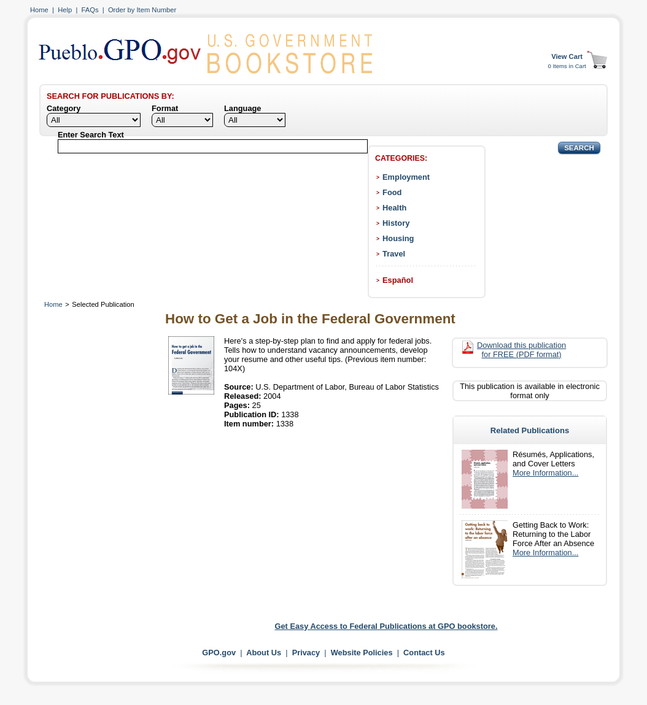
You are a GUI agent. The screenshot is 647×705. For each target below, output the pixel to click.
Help (65, 9)
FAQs (90, 9)
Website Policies (362, 652)
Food (391, 192)
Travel (393, 253)
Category (63, 108)
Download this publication (521, 350)
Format (165, 108)
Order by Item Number (142, 9)
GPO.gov (219, 652)
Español (397, 280)
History (395, 223)
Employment (406, 177)
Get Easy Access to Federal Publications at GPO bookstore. (386, 626)
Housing (398, 238)
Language (242, 108)
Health (394, 207)
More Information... (545, 472)
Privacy (306, 652)
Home (39, 9)
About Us (263, 652)
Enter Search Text (91, 134)
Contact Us (424, 652)
